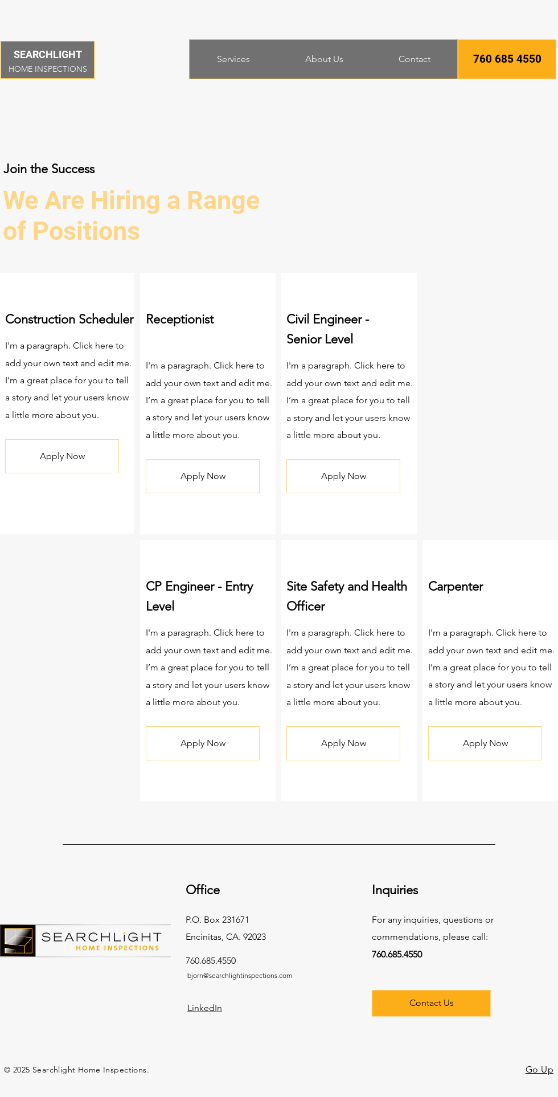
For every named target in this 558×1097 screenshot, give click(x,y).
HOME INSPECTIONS (48, 69)
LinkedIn (204, 1007)
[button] (507, 59)
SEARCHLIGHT (48, 54)
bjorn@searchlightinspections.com (239, 975)
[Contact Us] (431, 1003)
